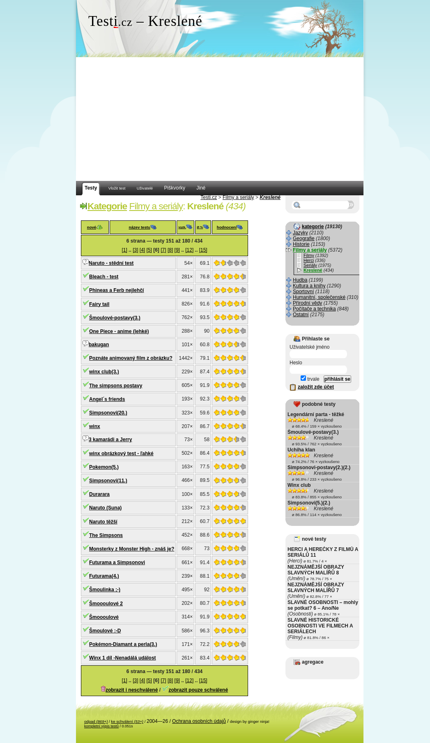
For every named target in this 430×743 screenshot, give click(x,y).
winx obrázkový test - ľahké (121, 453)
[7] (163, 250)
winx (94, 426)
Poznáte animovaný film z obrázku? (130, 358)
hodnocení (227, 227)
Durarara (99, 494)
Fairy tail (99, 304)
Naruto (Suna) (105, 508)
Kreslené (270, 197)
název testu (139, 227)
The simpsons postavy (115, 386)
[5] (149, 250)
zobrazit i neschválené (132, 690)
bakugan (99, 344)
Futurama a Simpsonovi (117, 562)
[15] (203, 250)
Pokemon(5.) (104, 467)
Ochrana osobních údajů (199, 721)
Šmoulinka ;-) (104, 590)
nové (91, 227)
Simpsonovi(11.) (108, 481)
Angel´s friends (107, 399)
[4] (142, 250)
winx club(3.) (104, 372)
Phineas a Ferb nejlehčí (116, 290)
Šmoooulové (104, 617)
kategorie (313, 226)
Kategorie (107, 206)
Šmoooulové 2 (106, 603)
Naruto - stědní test (111, 263)
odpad (96, 721)
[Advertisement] (219, 119)
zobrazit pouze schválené (198, 690)
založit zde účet (316, 387)
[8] (170, 250)
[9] (177, 250)
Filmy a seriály (238, 197)
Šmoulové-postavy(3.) (114, 318)
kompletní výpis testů (101, 726)
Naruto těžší (103, 522)
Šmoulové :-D (105, 631)
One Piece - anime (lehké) (119, 331)
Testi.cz (208, 197)
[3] (135, 250)
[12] (189, 250)
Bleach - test (103, 277)
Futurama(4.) (104, 576)
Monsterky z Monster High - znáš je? (131, 549)
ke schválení (127, 721)
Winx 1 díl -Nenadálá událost (122, 658)
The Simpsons (106, 535)
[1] (124, 250)
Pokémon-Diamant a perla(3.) (123, 644)
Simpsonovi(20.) (108, 413)
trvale (310, 379)
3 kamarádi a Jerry (110, 439)
